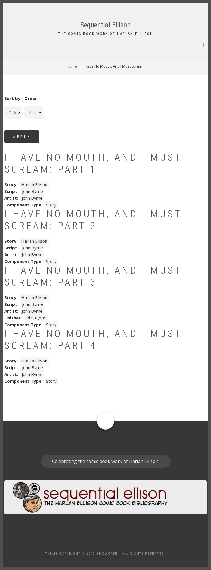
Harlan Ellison (34, 184)
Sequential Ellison (105, 25)
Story (51, 205)
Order (30, 98)
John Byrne (32, 191)
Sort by (12, 98)
